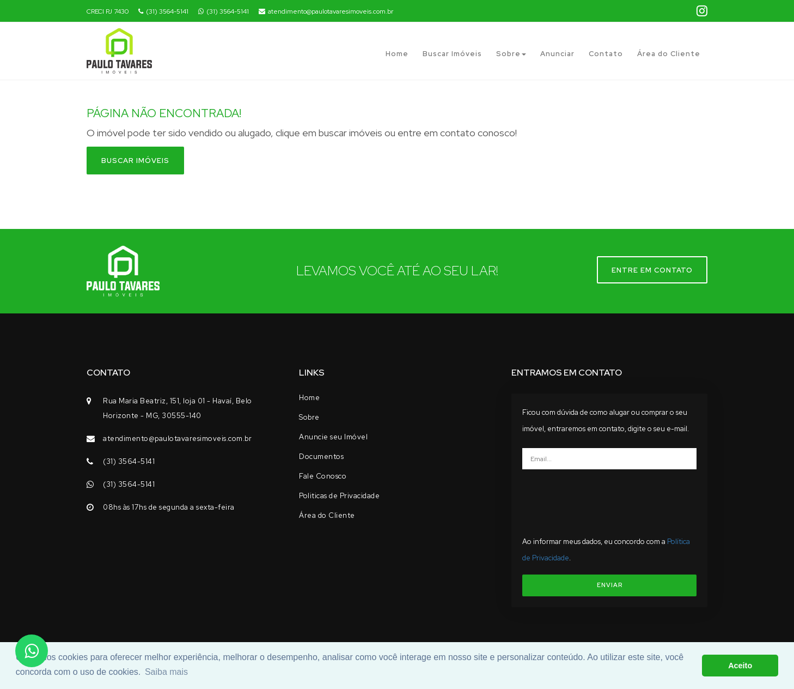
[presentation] (613, 499)
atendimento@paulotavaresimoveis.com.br (326, 11)
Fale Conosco (322, 476)
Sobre (511, 53)
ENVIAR (609, 585)
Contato (606, 53)
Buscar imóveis (135, 160)
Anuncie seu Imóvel (333, 437)
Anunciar (557, 53)
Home (397, 53)
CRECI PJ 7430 (108, 11)
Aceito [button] (740, 665)
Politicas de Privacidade (339, 495)
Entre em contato (652, 270)
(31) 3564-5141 (163, 11)
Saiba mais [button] (166, 671)
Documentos (321, 456)
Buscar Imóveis (452, 53)
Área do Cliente (668, 53)
